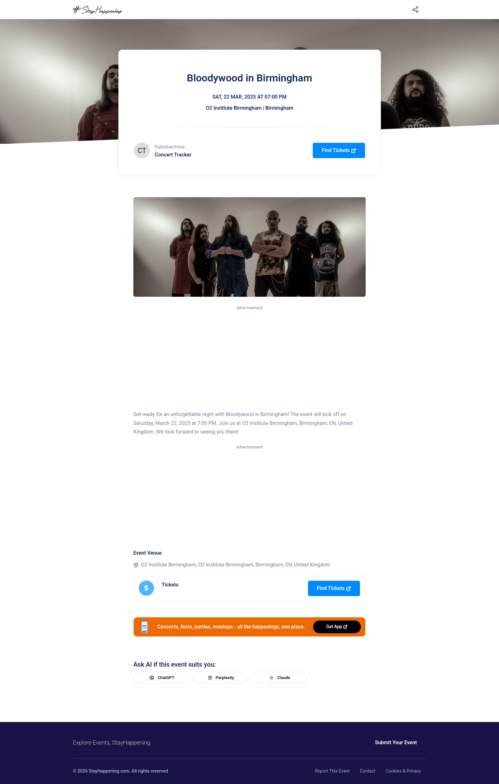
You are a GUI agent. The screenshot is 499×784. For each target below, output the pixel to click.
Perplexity (220, 678)
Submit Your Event (396, 742)
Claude (279, 678)
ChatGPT (161, 678)
